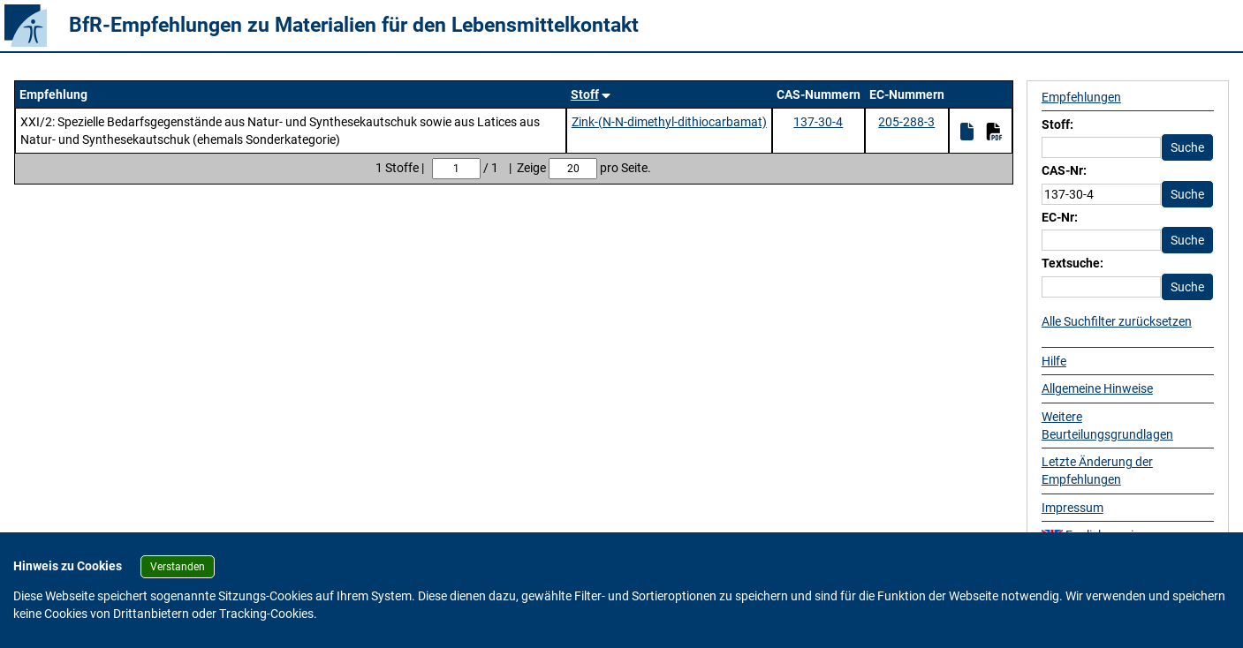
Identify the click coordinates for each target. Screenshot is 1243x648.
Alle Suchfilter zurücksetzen (1117, 321)
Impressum (1072, 508)
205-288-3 (906, 122)
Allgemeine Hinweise (1097, 388)
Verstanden (177, 567)
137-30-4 (818, 122)
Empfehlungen (1081, 97)
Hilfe (1054, 361)
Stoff (585, 94)
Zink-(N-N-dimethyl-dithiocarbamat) (669, 122)
